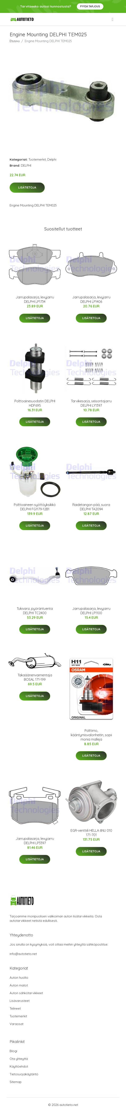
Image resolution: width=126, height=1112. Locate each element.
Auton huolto (19, 978)
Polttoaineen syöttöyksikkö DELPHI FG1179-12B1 (35, 507)
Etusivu (15, 41)
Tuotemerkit (37, 159)
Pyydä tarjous (90, 6)
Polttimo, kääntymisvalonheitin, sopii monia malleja (91, 734)
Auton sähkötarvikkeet (26, 993)
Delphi (51, 159)
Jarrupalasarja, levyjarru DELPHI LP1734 (35, 299)
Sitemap (16, 1082)
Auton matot (19, 985)
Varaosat (16, 1024)
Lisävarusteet (20, 1001)
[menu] (112, 19)
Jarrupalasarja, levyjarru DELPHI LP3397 (35, 841)
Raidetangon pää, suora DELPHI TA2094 (91, 507)
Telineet (15, 1008)
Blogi (13, 1051)
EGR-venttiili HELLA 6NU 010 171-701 (91, 832)
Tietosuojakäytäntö (24, 1074)
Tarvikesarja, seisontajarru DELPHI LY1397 (91, 403)
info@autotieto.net (23, 954)
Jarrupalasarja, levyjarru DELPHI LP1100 (91, 610)
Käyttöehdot (19, 1066)
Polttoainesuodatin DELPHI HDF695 (34, 403)
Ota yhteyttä (19, 1059)
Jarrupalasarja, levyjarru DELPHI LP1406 (91, 299)
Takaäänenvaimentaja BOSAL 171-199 (35, 677)
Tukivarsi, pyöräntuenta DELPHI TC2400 (35, 610)
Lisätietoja (27, 187)
